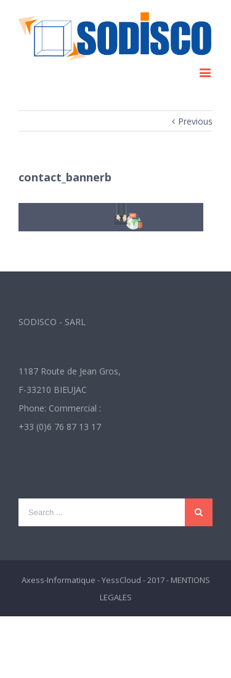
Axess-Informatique (58, 579)
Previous (195, 121)
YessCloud (121, 579)
